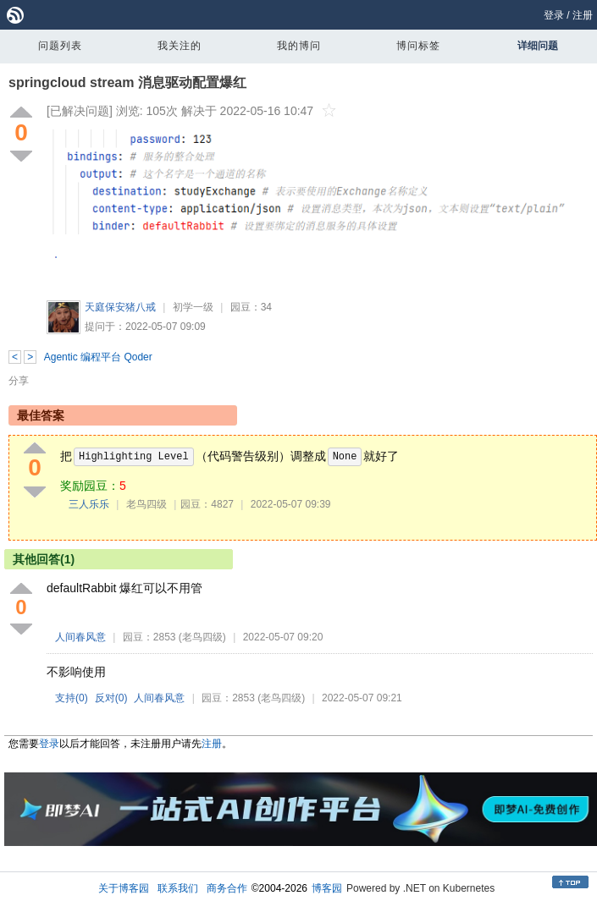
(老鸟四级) (202, 637)
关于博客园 (123, 888)
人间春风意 (80, 637)
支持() (71, 698)
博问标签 (418, 46)
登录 (554, 15)
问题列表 (60, 46)
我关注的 (180, 46)
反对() (111, 698)
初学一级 (193, 307)
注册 (582, 15)
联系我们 (178, 888)
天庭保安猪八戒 (120, 307)
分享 (18, 381)
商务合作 (227, 888)
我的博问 (299, 46)
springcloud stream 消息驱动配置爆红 (127, 82)
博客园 (327, 888)
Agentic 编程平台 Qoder (98, 357)
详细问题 (537, 46)
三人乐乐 (89, 504)
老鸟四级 (146, 504)
